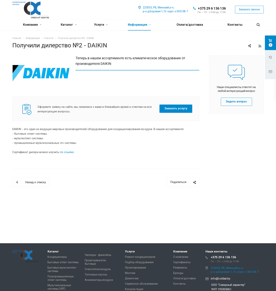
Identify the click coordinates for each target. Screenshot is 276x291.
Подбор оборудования (139, 262)
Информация (139, 24)
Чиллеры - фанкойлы (98, 254)
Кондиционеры (57, 256)
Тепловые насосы (96, 274)
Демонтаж (132, 278)
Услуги (101, 24)
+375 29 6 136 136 (212, 8)
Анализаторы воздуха (99, 279)
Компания (32, 24)
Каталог (69, 24)
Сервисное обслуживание (141, 283)
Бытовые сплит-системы (63, 262)
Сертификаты (182, 262)
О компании (180, 256)
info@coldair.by (220, 278)
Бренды (178, 273)
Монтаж (130, 273)
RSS (260, 46)
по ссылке (67, 152)
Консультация (134, 289)
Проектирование (135, 267)
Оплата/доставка (190, 24)
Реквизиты (180, 267)
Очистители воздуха (98, 269)
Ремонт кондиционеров (140, 256)
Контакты (235, 24)
